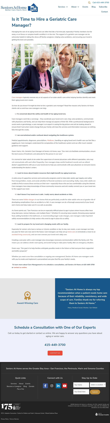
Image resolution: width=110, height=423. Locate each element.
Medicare (50, 140)
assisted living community (21, 234)
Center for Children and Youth (25, 413)
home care (71, 232)
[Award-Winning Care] (27, 295)
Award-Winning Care (27, 303)
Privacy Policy (5, 419)
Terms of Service (14, 419)
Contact (104, 11)
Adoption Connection (10, 413)
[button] (89, 2)
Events (85, 7)
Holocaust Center (39, 413)
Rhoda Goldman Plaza (51, 413)
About (75, 7)
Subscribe (103, 7)
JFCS (2, 413)
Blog (94, 7)
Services (63, 7)
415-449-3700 (54, 345)
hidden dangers (29, 199)
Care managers (17, 97)
